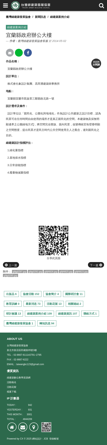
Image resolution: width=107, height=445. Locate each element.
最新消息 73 (33, 303)
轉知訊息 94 (46, 323)
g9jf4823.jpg (81, 271)
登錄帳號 (54, 438)
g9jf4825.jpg (65, 271)
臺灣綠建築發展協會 (18, 16)
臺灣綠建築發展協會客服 (33, 41)
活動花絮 (11, 387)
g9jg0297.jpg (19, 271)
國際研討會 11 (74, 294)
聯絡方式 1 (90, 313)
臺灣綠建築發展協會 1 (19, 323)
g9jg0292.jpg (35, 271)
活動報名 (11, 382)
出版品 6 (11, 294)
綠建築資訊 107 (67, 313)
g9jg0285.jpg (10, 275)
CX (21, 438)
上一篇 (11, 265)
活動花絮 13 (54, 303)
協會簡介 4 (52, 294)
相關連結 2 (74, 303)
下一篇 (96, 265)
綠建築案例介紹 (59, 16)
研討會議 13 (13, 313)
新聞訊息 (40, 16)
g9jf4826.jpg (50, 271)
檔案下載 (11, 391)
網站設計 (37, 438)
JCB (46, 438)
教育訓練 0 (12, 303)
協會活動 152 (31, 294)
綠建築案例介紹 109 (39, 313)
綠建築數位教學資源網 (18, 377)
